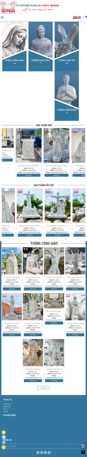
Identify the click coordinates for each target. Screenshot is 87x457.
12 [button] (36, 173)
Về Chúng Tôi (7, 404)
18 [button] (54, 173)
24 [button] (72, 173)
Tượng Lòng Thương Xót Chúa (15, 226)
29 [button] (42, 176)
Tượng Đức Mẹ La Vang (75, 323)
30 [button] (45, 176)
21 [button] (63, 173)
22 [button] (66, 173)
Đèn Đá (15, 166)
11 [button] (33, 173)
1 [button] (4, 173)
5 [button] (15, 173)
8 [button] (24, 173)
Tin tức (5, 409)
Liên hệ (5, 411)
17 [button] (51, 173)
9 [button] (27, 173)
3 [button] (9, 173)
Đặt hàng (43, 160)
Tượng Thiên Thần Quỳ (33, 369)
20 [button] (60, 173)
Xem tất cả (43, 387)
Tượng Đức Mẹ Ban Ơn (43, 226)
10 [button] (30, 173)
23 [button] (69, 173)
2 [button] (7, 173)
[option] (16, 153)
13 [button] (39, 173)
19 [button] (57, 173)
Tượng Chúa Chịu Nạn (54, 277)
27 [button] (81, 173)
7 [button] (21, 173)
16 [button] (48, 173)
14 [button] (42, 173)
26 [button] (78, 173)
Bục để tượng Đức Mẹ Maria (71, 166)
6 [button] (18, 173)
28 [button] (84, 173)
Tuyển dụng (7, 406)
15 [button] (45, 173)
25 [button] (75, 173)
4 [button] (12, 173)
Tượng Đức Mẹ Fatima (12, 277)
